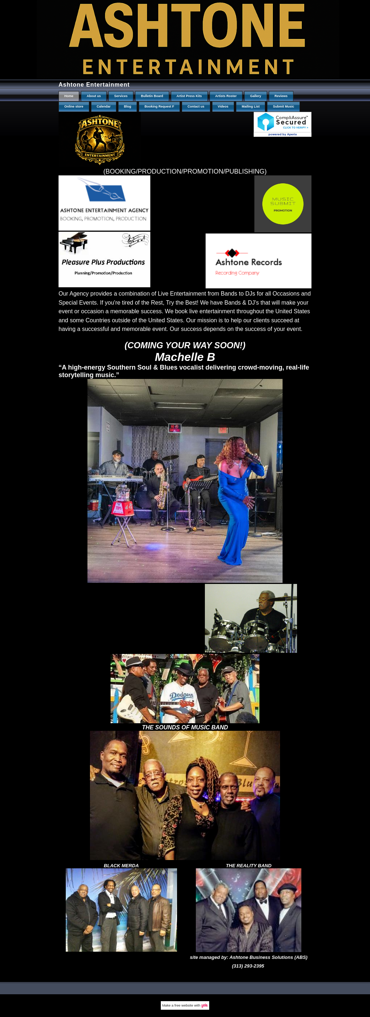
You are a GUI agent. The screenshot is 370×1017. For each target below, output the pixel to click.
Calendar (104, 106)
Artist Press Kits (189, 96)
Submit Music (283, 106)
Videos (223, 106)
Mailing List (251, 106)
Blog (127, 106)
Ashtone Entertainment (94, 85)
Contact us (196, 106)
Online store (73, 106)
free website (184, 1005)
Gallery (255, 96)
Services (121, 96)
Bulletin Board (152, 96)
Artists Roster (226, 96)
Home (68, 96)
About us (94, 96)
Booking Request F (159, 106)
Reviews (281, 96)
